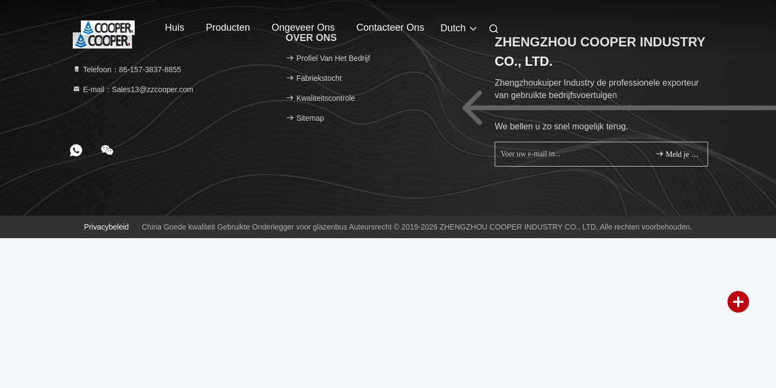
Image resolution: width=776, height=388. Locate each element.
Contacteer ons (390, 27)
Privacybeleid (106, 227)
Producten (228, 27)
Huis (174, 27)
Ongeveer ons (303, 27)
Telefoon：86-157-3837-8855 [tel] (126, 69)
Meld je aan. (677, 153)
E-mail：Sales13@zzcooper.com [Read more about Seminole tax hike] (132, 89)
